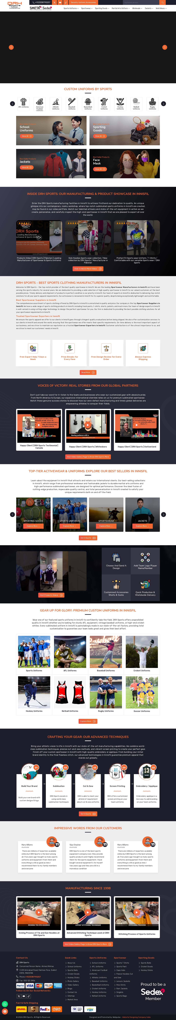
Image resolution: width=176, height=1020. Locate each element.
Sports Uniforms (71, 8)
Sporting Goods (102, 8)
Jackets (149, 8)
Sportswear (87, 8)
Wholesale (137, 8)
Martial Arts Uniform (121, 8)
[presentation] (12, 103)
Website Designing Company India (136, 1017)
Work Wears (161, 8)
